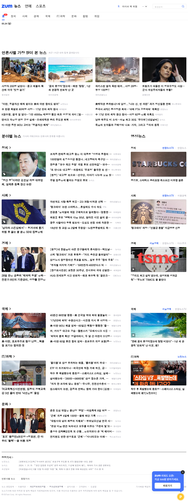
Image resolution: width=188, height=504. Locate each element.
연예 (28, 6)
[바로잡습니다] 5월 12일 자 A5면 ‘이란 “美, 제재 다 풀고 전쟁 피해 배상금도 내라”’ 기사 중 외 (61, 469)
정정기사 (6, 457)
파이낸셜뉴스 (101, 94)
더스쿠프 (182, 243)
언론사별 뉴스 (8, 478)
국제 (47, 16)
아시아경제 (53, 94)
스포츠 (41, 6)
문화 (74, 16)
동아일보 (5, 94)
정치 (13, 16)
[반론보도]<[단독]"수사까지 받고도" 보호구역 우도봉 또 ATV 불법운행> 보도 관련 (56, 461)
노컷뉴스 (182, 356)
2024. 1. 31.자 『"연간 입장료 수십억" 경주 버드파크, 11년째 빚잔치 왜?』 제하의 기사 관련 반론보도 (65, 465)
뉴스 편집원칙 (8, 486)
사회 (24, 16)
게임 (96, 16)
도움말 (93, 486)
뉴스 (17, 6)
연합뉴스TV (168, 147)
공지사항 (71, 486)
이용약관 (22, 486)
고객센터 (83, 486)
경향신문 (146, 94)
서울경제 (182, 195)
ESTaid (6, 494)
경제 (36, 16)
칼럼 (85, 16)
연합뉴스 (182, 147)
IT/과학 (61, 16)
